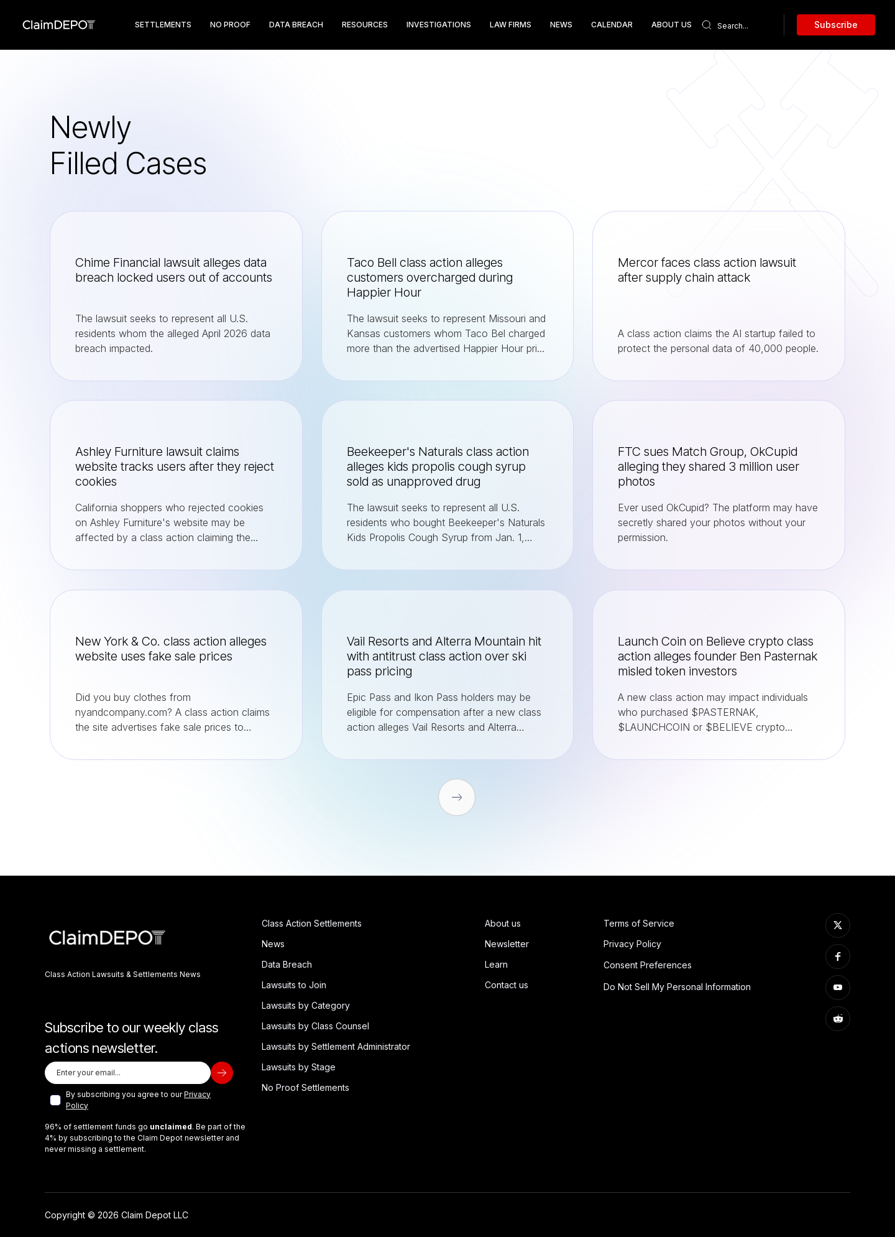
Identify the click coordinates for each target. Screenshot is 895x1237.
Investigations (438, 24)
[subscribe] (222, 1073)
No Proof (230, 24)
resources (365, 24)
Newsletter (507, 943)
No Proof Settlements (305, 1087)
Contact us (506, 985)
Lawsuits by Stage (299, 1067)
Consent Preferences (648, 965)
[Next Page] (456, 797)
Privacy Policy (632, 943)
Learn (496, 964)
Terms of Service (639, 923)
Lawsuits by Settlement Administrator (336, 1046)
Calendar (612, 24)
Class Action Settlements (312, 923)
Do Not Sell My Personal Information (677, 986)
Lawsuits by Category (306, 1005)
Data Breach (287, 964)
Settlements (163, 24)
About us (503, 923)
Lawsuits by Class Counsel (315, 1026)
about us (671, 24)
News (561, 24)
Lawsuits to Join (294, 985)
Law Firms (510, 24)
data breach (296, 24)
